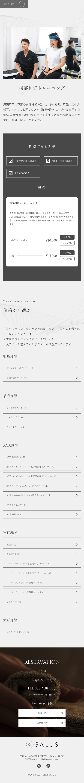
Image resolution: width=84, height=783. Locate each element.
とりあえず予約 (14, 607)
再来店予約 (67, 243)
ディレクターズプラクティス (20, 368)
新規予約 (67, 237)
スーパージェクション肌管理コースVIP (26, 587)
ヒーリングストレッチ (17, 408)
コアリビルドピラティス (18, 638)
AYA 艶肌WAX (14, 518)
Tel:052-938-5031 (42, 694)
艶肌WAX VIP (14, 558)
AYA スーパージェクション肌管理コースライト (30, 498)
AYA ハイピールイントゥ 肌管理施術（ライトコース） (34, 478)
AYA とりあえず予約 (17, 508)
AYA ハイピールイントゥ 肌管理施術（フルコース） (32, 468)
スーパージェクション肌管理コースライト (27, 597)
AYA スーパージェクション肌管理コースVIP (29, 488)
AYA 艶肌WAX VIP (16, 458)
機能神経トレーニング (17, 378)
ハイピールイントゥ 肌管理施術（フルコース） (30, 568)
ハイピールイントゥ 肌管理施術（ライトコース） (31, 578)
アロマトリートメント (17, 428)
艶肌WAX (11, 548)
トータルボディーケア (17, 418)
